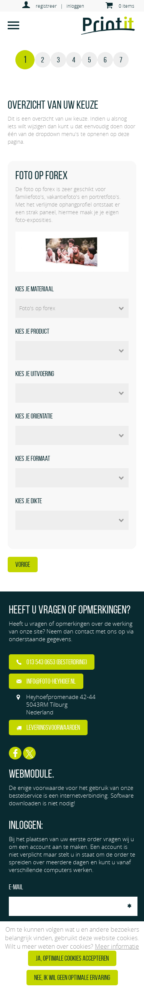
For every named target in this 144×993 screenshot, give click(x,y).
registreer (46, 6)
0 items (126, 6)
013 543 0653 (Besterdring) (52, 662)
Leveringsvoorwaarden (48, 727)
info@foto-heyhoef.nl (46, 681)
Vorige (22, 564)
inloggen (75, 6)
